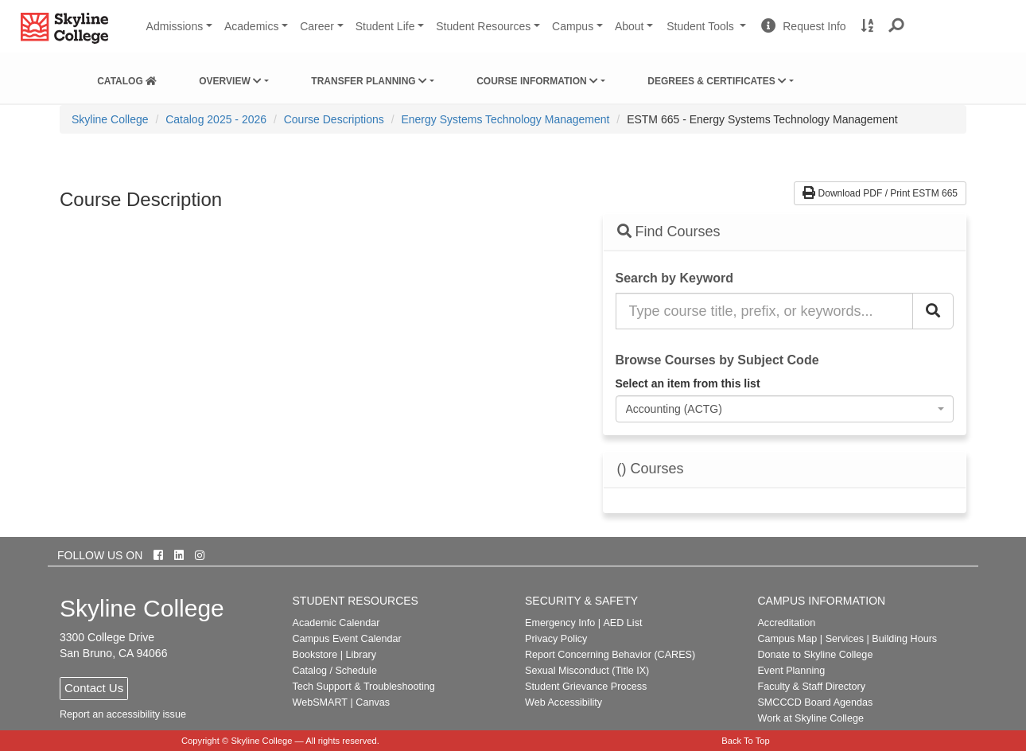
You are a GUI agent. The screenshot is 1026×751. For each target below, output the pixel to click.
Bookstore (315, 654)
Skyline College (110, 119)
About (629, 26)
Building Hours (904, 638)
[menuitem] (126, 78)
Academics (251, 26)
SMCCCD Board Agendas (814, 702)
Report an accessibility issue (123, 714)
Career (317, 26)
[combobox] (785, 408)
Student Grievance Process (586, 686)
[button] (896, 26)
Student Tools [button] (708, 33)
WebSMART (320, 702)
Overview (230, 81)
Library (360, 654)
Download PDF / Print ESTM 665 (880, 193)
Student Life (385, 26)
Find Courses (669, 231)
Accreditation (786, 622)
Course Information (537, 81)
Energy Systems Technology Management (505, 119)
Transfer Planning (369, 81)
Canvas (373, 702)
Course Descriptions (334, 119)
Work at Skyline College (810, 718)
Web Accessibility (563, 702)
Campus (572, 26)
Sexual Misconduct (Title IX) (587, 670)
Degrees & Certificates (717, 81)
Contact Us (93, 688)
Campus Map (787, 638)
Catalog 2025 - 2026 (215, 119)
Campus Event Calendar (347, 638)
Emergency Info (560, 622)
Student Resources (483, 26)
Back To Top (745, 740)
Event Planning (791, 670)
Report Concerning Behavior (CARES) (610, 654)
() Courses (650, 469)
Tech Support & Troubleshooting (364, 686)
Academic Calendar (336, 622)
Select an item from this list (688, 383)
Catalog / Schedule (335, 670)
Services (845, 638)
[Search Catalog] (933, 311)
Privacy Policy (556, 638)
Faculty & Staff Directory (811, 686)
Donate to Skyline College (814, 654)
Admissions (175, 26)
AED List (622, 622)
